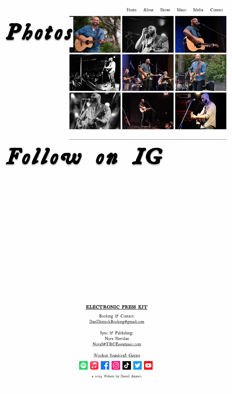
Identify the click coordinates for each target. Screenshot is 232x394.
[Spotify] (83, 365)
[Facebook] (105, 365)
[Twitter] (137, 365)
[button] (198, 10)
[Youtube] (148, 365)
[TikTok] (126, 365)
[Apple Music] (94, 365)
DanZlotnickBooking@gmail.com (116, 321)
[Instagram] (116, 365)
